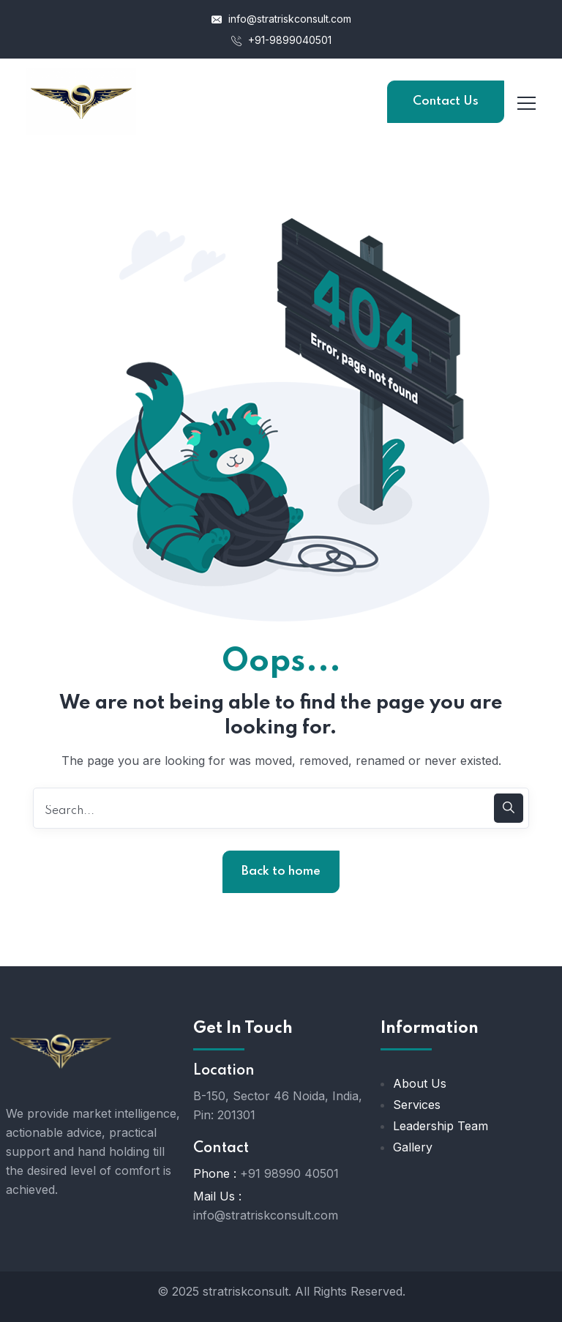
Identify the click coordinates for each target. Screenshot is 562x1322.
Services (417, 1104)
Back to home (281, 871)
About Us (419, 1083)
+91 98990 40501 (289, 1173)
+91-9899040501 (281, 40)
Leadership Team (440, 1126)
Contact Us (446, 101)
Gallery (412, 1147)
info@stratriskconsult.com (281, 18)
